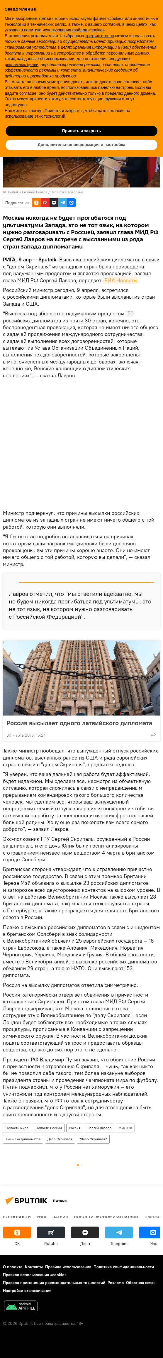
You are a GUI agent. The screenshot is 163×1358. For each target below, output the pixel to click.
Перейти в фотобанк (66, 192)
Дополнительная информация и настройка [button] (81, 144)
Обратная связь (140, 1282)
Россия (74, 1128)
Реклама (116, 1282)
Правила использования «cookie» (35, 1274)
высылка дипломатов (23, 1139)
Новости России (48, 1128)
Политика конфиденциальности (124, 1266)
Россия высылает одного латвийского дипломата (79, 723)
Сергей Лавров (99, 1128)
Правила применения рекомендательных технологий (54, 1282)
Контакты (34, 1266)
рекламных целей (21, 64)
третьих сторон (99, 35)
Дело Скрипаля (59, 1139)
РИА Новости (120, 280)
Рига (41, 1216)
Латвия (60, 1216)
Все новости (17, 1216)
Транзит (153, 1216)
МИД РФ (125, 1128)
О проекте (13, 1266)
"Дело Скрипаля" (93, 1139)
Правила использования (68, 1266)
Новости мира (17, 1128)
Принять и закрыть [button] (81, 130)
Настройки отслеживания (27, 1290)
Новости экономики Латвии (106, 1216)
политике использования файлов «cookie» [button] (64, 30)
